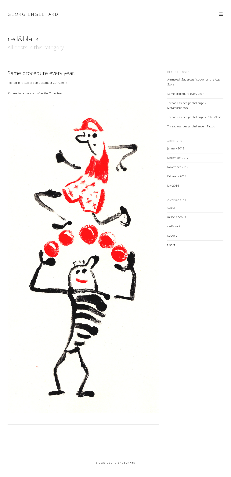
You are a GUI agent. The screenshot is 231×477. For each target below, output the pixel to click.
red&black (27, 83)
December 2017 (178, 158)
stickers (172, 235)
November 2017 (178, 167)
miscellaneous (176, 217)
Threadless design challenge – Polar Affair (194, 117)
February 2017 (176, 176)
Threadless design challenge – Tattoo (191, 126)
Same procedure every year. (41, 73)
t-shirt (171, 245)
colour (171, 207)
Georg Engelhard (33, 14)
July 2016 (173, 185)
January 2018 (175, 148)
